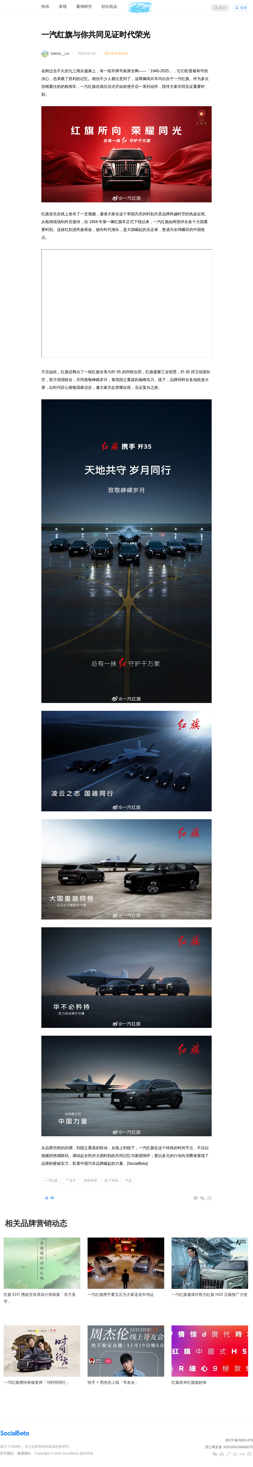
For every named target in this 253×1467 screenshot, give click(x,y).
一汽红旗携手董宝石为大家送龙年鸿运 (121, 1294)
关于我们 (7, 1453)
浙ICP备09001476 (239, 1440)
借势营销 (90, 1180)
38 (52, 1198)
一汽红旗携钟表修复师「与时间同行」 (37, 1382)
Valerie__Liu (60, 53)
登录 (243, 8)
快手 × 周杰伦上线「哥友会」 (113, 1382)
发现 (63, 6)
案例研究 (84, 6)
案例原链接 (119, 53)
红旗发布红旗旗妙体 (189, 1382)
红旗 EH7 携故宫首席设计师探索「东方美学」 (40, 1298)
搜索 (222, 8)
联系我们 (24, 1453)
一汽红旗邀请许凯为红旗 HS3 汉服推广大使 (209, 1294)
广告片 (71, 1180)
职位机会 (109, 6)
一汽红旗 (51, 1180)
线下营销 (111, 1180)
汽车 (128, 1180)
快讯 (45, 6)
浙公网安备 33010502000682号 (229, 1447)
